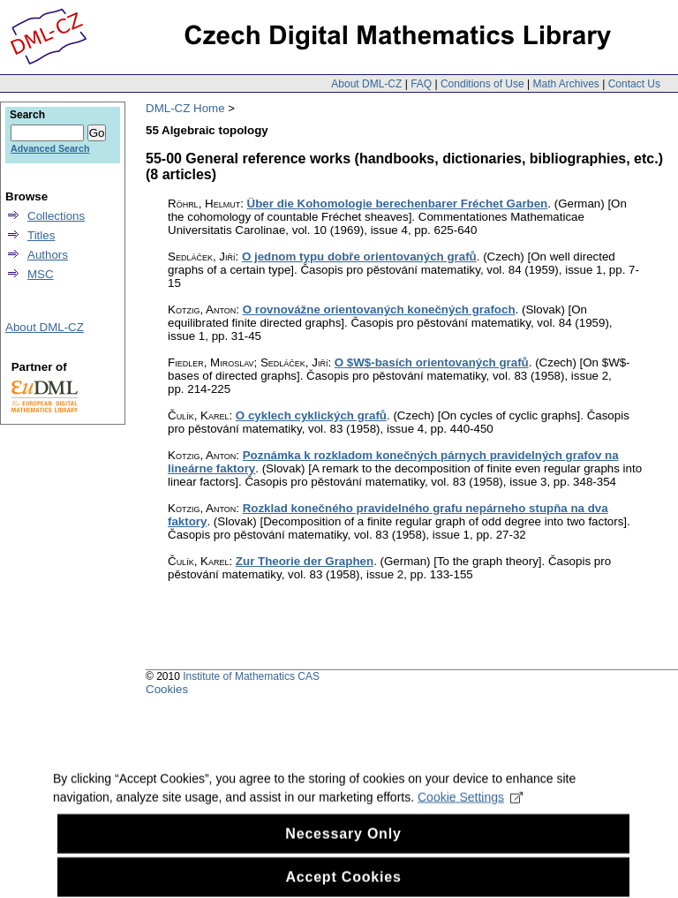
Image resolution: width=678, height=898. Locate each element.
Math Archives (565, 84)
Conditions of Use (482, 84)
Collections (56, 216)
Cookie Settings (470, 808)
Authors (47, 254)
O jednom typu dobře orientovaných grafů (359, 256)
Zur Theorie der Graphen (304, 561)
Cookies (167, 689)
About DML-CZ (366, 84)
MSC (40, 274)
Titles (41, 235)
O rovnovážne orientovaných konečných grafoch (379, 309)
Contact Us (634, 84)
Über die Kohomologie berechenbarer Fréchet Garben (397, 203)
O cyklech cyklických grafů (311, 415)
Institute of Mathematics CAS (251, 676)
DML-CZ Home (185, 108)
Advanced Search (50, 148)
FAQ (421, 84)
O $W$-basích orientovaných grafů (432, 362)
